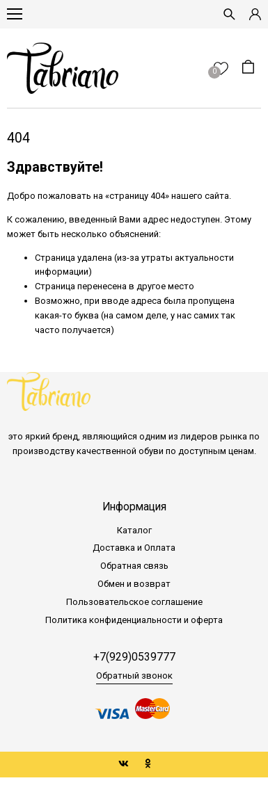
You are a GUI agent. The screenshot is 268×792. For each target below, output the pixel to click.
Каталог (134, 530)
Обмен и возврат (134, 584)
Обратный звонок (134, 675)
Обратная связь (134, 565)
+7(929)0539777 (134, 657)
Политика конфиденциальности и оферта (134, 620)
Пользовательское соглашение (134, 602)
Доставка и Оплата (134, 547)
